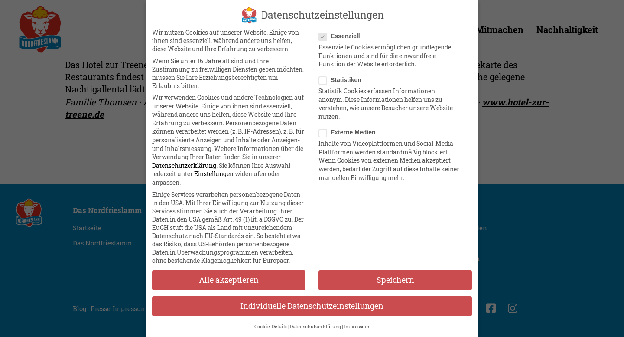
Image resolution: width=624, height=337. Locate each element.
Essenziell (342, 36)
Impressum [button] (357, 327)
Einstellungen (214, 174)
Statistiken (342, 79)
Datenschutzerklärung (184, 165)
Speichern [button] (395, 280)
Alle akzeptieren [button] (229, 280)
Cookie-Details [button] (270, 327)
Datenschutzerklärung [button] (315, 327)
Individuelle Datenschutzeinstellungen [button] (312, 306)
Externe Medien (349, 132)
